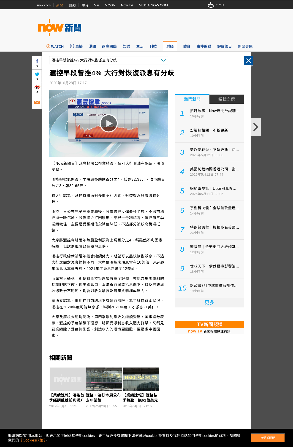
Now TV (127, 5)
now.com (44, 5)
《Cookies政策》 (32, 440)
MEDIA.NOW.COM (153, 5)
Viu (96, 5)
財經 (72, 5)
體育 (84, 5)
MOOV (110, 5)
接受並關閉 (267, 438)
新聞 (59, 5)
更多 (209, 302)
